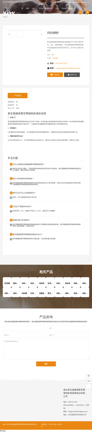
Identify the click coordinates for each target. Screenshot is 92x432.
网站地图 (3, 431)
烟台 (55, 424)
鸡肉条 (67, 283)
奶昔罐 (7, 283)
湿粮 (52, 54)
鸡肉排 (41, 283)
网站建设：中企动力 (47, 424)
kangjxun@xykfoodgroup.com (80, 2)
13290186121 (80, 405)
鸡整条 (41, 293)
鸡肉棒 (24, 293)
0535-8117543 (61, 2)
